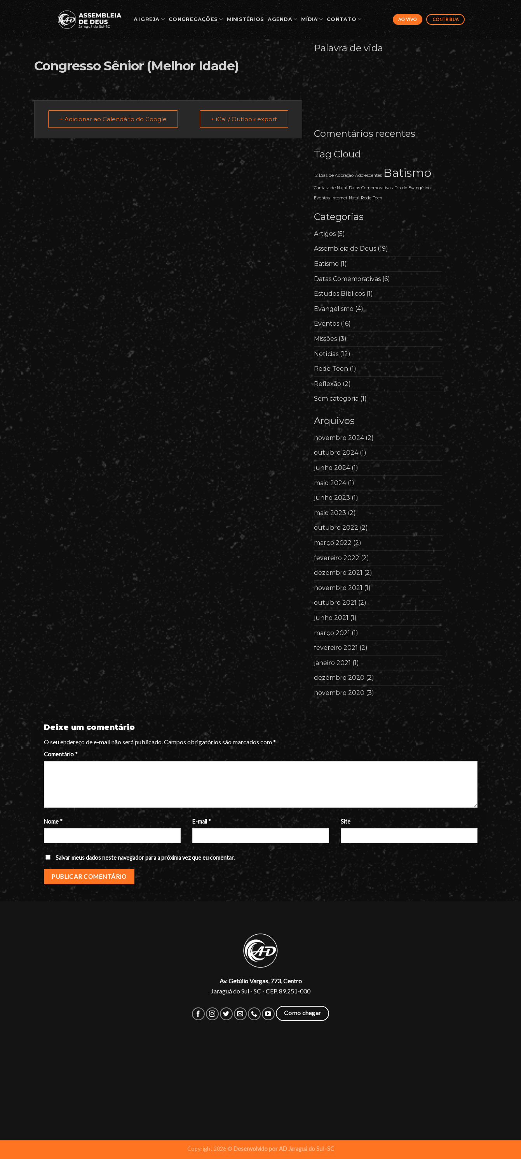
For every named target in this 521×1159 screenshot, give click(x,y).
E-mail (201, 821)
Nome (53, 821)
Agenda (282, 19)
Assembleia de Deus (345, 248)
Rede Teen (331, 368)
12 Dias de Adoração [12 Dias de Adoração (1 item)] (334, 175)
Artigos (325, 233)
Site (345, 821)
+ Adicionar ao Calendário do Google (113, 119)
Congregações (196, 19)
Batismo (326, 263)
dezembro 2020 (339, 677)
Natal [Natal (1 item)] (354, 198)
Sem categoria (336, 398)
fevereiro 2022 (336, 558)
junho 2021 (331, 617)
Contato (344, 19)
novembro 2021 (338, 588)
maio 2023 (330, 513)
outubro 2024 (336, 452)
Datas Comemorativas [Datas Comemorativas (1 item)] (371, 187)
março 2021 (332, 633)
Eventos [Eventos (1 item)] (322, 198)
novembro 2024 (339, 438)
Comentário (61, 754)
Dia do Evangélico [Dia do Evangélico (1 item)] (412, 187)
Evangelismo (334, 308)
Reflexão (327, 383)
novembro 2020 (339, 692)
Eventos (326, 323)
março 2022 (333, 542)
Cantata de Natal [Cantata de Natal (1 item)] (330, 187)
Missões (325, 338)
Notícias (326, 354)
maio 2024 (330, 483)
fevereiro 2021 (336, 647)
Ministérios (245, 19)
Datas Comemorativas (347, 279)
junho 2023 (332, 497)
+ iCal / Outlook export (244, 119)
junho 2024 (332, 467)
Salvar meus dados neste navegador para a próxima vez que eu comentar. (145, 857)
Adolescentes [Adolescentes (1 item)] (368, 175)
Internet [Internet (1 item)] (339, 198)
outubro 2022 (336, 527)
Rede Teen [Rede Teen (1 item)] (371, 198)
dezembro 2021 (338, 572)
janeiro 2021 (332, 663)
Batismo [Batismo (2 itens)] (407, 173)
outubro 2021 (335, 602)
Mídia (312, 19)
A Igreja (149, 19)
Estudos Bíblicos (339, 293)
